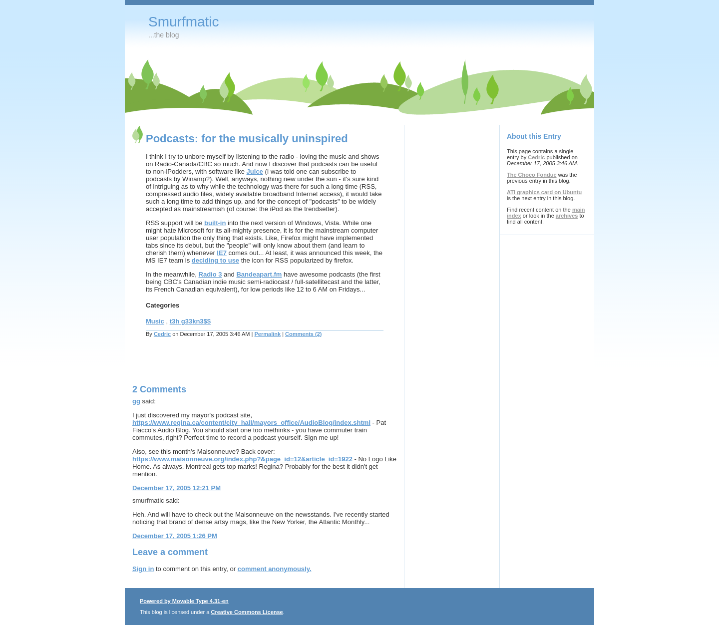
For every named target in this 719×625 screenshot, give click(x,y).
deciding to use (215, 260)
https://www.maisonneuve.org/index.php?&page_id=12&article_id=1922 (242, 459)
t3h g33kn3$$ (190, 321)
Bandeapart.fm (259, 274)
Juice (255, 171)
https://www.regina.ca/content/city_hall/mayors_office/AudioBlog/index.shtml (251, 422)
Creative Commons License (247, 612)
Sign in (143, 569)
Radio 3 (210, 274)
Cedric (162, 334)
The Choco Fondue (532, 175)
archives (567, 216)
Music (155, 321)
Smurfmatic (183, 21)
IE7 (222, 253)
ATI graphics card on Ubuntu (544, 192)
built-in (215, 223)
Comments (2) (303, 334)
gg (136, 401)
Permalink (268, 334)
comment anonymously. (275, 569)
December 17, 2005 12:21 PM (176, 488)
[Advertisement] (249, 367)
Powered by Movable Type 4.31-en (184, 601)
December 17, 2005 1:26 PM (174, 536)
